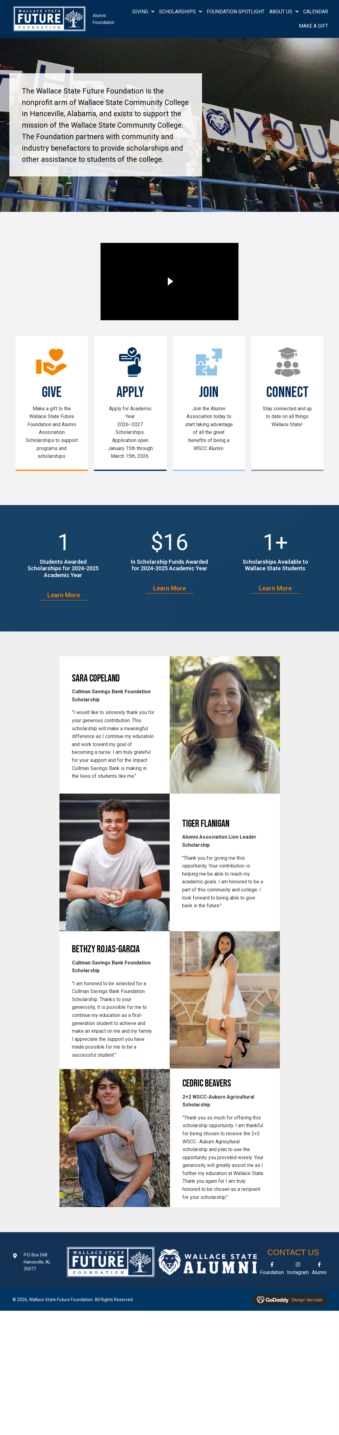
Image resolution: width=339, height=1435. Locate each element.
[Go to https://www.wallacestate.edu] (287, 388)
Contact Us (293, 1252)
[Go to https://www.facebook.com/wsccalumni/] (319, 1269)
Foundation (103, 22)
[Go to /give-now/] (51, 404)
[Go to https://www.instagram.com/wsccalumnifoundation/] (298, 1269)
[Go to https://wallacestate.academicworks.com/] (130, 404)
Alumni (99, 15)
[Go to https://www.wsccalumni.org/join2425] (209, 400)
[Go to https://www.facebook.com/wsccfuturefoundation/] (272, 1269)
